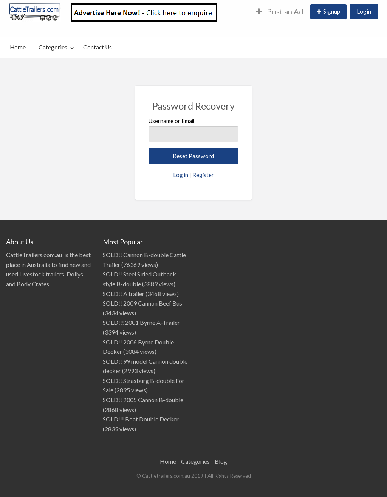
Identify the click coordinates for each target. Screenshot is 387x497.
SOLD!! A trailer (123, 293)
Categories (53, 47)
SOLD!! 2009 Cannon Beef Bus (142, 303)
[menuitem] (279, 11)
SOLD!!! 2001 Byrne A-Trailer (141, 322)
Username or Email (193, 129)
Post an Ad (279, 11)
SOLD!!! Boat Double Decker (141, 419)
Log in (180, 174)
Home (18, 47)
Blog (221, 461)
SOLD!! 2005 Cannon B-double (143, 399)
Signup (331, 11)
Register (203, 174)
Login (364, 11)
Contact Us (97, 47)
